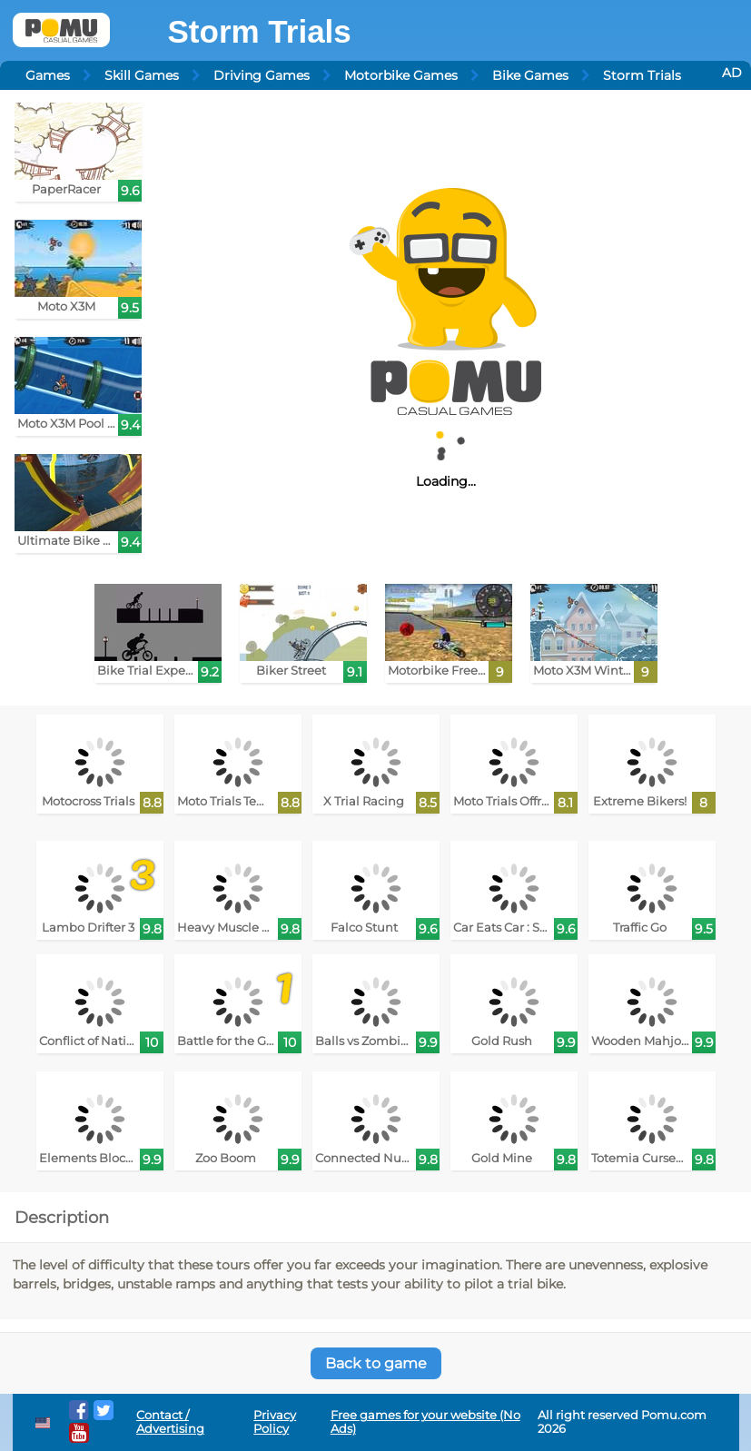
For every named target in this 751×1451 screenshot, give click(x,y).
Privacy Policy (274, 1422)
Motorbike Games (401, 75)
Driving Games (261, 75)
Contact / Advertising (170, 1422)
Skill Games (141, 75)
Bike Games (530, 75)
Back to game (376, 1363)
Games (47, 75)
